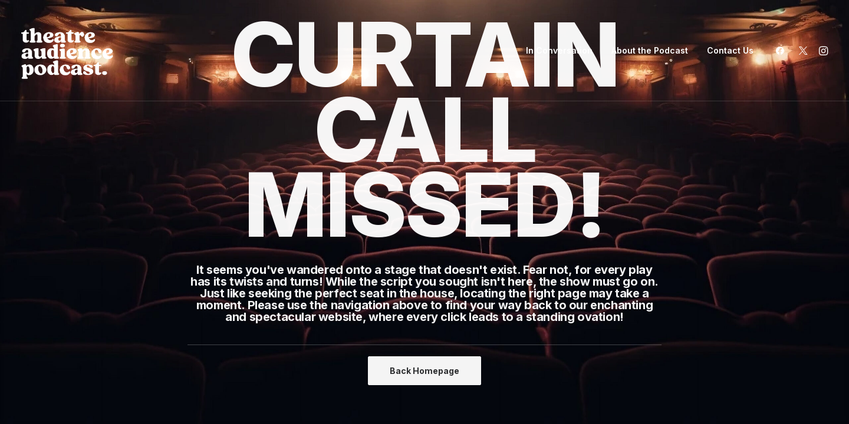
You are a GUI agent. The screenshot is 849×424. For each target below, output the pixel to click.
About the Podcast (649, 50)
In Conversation (559, 50)
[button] (783, 50)
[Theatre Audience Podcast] (67, 50)
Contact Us (730, 50)
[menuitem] (559, 50)
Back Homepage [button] (424, 371)
